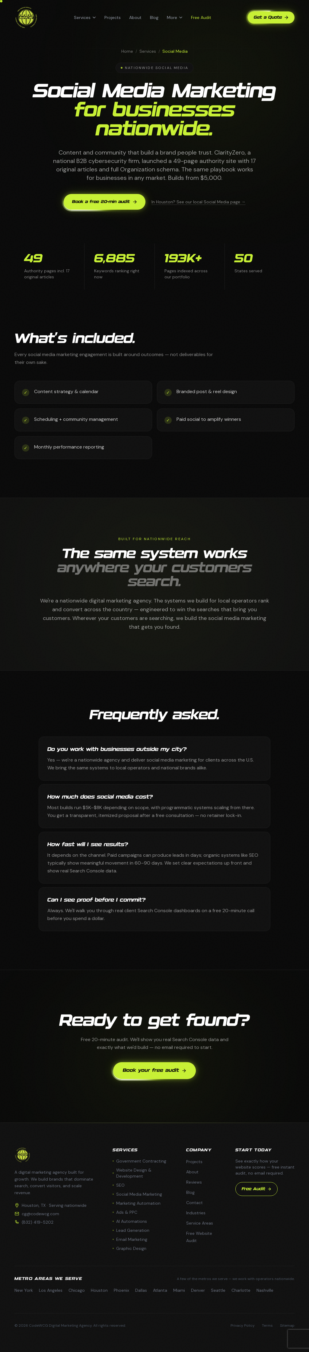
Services (85, 17)
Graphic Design (129, 1248)
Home (127, 51)
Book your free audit (154, 1070)
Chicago (76, 1290)
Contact (194, 1202)
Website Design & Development (132, 1173)
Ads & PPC (125, 1212)
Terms (267, 1325)
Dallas (141, 1290)
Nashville (264, 1290)
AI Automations (130, 1221)
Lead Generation (131, 1230)
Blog (154, 17)
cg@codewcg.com (40, 1213)
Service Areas (199, 1223)
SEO (119, 1185)
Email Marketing (130, 1239)
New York (23, 1290)
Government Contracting (139, 1161)
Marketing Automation (137, 1203)
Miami (179, 1290)
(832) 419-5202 (37, 1222)
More (175, 17)
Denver (198, 1290)
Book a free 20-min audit (104, 202)
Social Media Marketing (137, 1194)
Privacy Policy (243, 1325)
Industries (195, 1213)
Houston (99, 1290)
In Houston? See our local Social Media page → (198, 202)
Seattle (218, 1290)
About (135, 17)
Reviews (194, 1182)
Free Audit (201, 17)
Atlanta (160, 1290)
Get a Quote (271, 17)
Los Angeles (50, 1290)
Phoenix (121, 1290)
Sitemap (287, 1325)
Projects (112, 17)
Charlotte (240, 1290)
